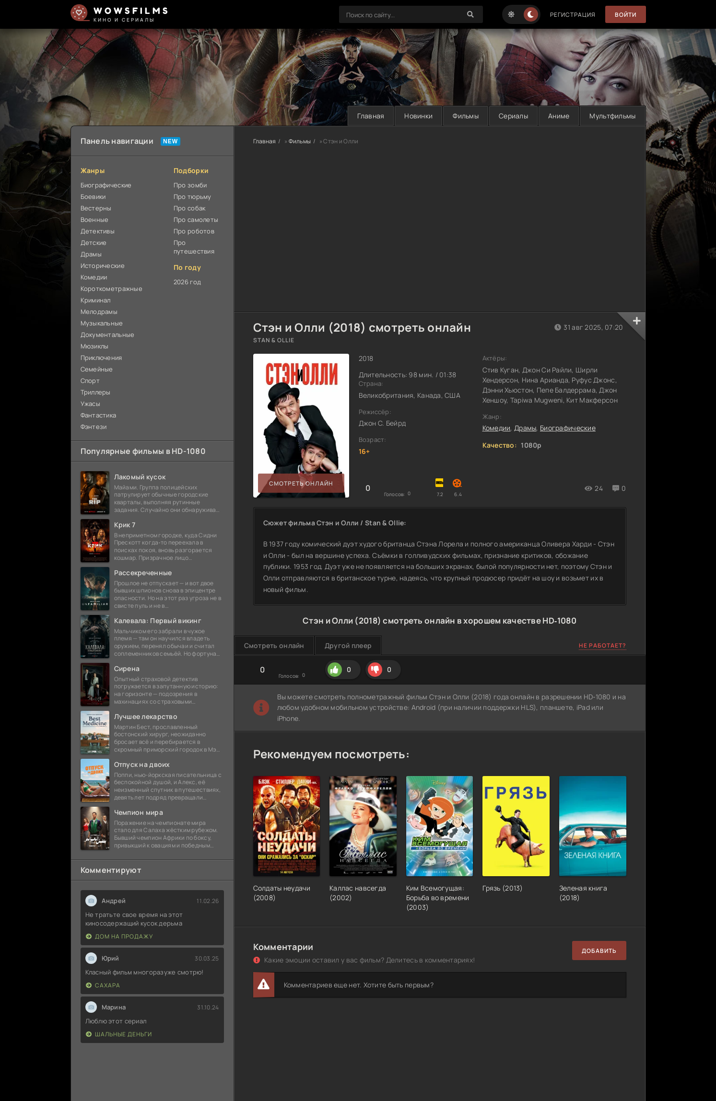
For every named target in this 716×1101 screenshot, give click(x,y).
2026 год (187, 282)
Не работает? (602, 645)
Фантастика (99, 415)
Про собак (190, 208)
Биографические (106, 185)
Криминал (96, 300)
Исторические (103, 265)
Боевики (93, 196)
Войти (625, 15)
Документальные (108, 334)
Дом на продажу (119, 936)
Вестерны (96, 208)
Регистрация (573, 15)
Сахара (103, 985)
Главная (370, 115)
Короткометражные (111, 288)
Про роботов (194, 231)
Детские (94, 242)
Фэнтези (94, 426)
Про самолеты (196, 219)
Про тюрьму (192, 196)
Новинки (418, 115)
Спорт (90, 380)
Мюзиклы (95, 346)
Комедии (94, 277)
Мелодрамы (99, 311)
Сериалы (513, 115)
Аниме (558, 115)
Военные (95, 219)
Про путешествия (194, 246)
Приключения (101, 357)
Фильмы (466, 115)
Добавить (599, 951)
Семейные (97, 369)
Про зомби (190, 185)
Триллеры (96, 392)
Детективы (98, 231)
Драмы (91, 254)
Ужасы (90, 403)
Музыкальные (102, 323)
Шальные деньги (119, 1034)
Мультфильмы (612, 115)
